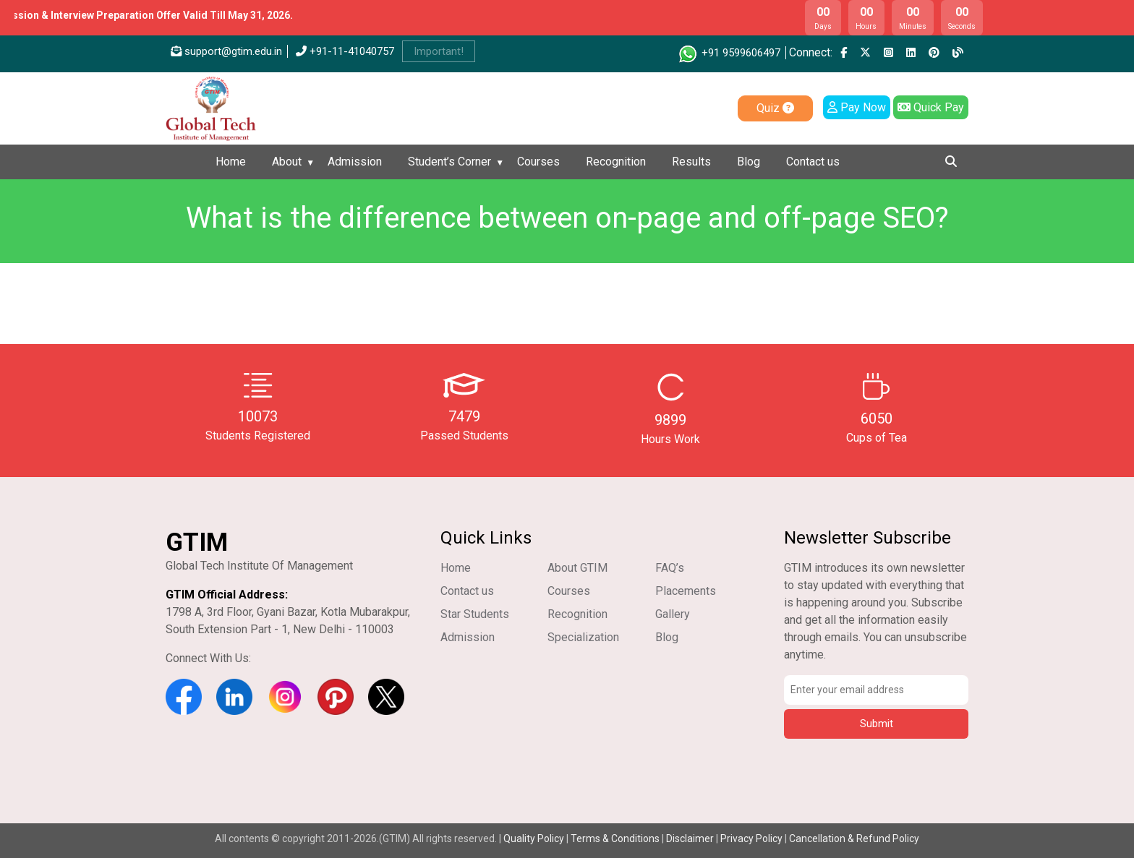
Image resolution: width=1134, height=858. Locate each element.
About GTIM (577, 568)
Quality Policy (534, 838)
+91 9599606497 (728, 52)
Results (691, 161)
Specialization (583, 637)
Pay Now (856, 107)
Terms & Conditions (615, 838)
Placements (685, 591)
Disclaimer (690, 838)
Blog (748, 161)
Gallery (672, 614)
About (287, 161)
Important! (439, 51)
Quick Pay (931, 107)
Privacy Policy (751, 838)
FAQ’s (669, 568)
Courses (538, 161)
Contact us (813, 161)
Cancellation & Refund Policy (854, 838)
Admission (355, 161)
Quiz (775, 108)
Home (231, 161)
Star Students (474, 614)
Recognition (616, 161)
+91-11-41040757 (345, 51)
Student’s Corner (449, 161)
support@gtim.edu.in (226, 51)
